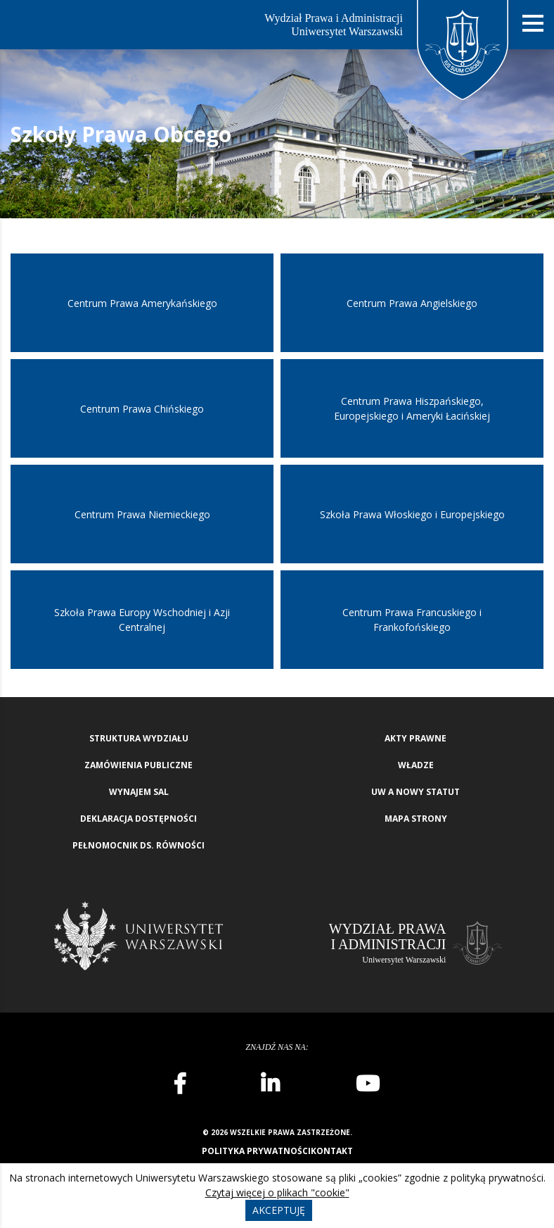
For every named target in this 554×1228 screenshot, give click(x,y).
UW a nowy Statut (415, 792)
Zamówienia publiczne (138, 765)
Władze (416, 765)
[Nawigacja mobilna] (532, 23)
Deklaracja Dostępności (138, 819)
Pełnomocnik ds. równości (138, 845)
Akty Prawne (415, 738)
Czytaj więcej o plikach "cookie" (277, 1192)
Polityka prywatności (256, 1151)
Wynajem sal (139, 792)
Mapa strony (416, 819)
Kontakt (332, 1151)
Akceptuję (278, 1210)
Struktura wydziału (138, 738)
